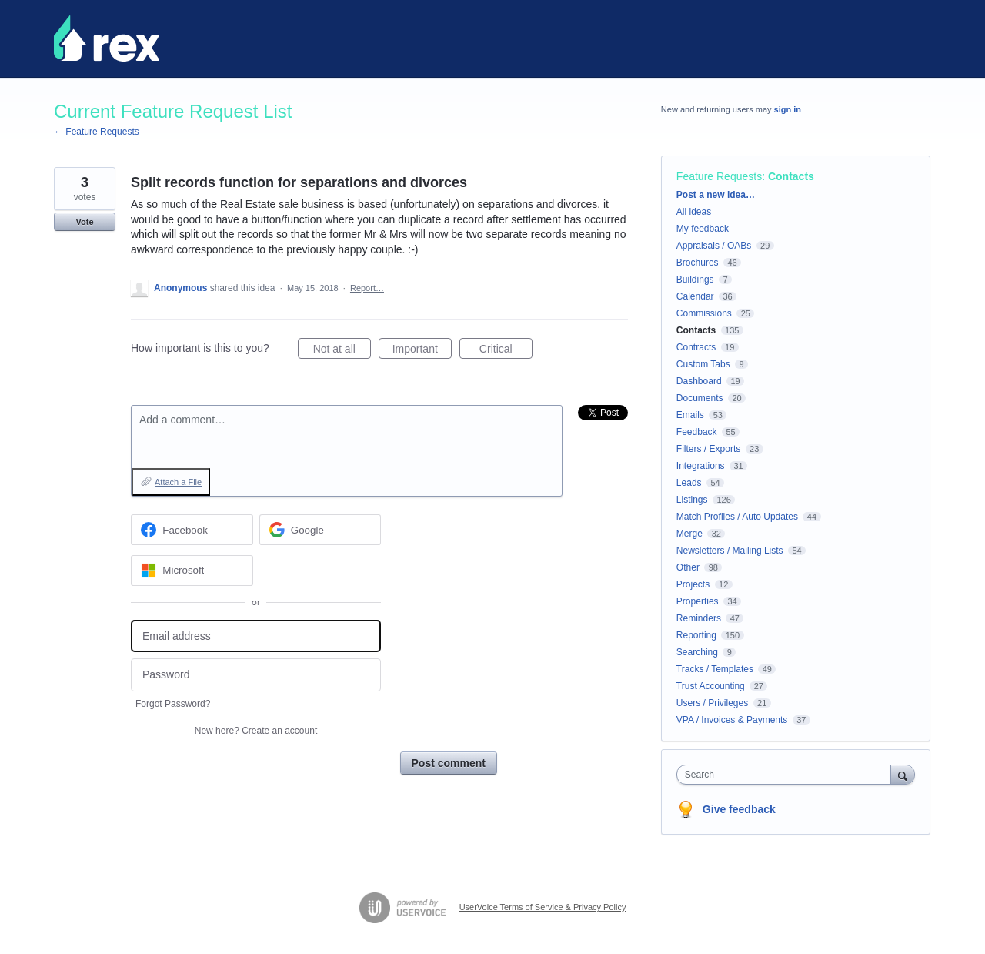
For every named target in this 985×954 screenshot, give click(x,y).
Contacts (791, 176)
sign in (787, 109)
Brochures (697, 262)
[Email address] (256, 636)
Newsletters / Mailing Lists (729, 550)
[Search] (902, 774)
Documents (699, 398)
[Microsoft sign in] (192, 570)
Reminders (698, 618)
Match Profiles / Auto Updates (737, 516)
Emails (690, 415)
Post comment (449, 763)
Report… (367, 288)
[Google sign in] (320, 529)
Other (688, 567)
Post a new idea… (715, 194)
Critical (506, 351)
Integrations (700, 465)
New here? (256, 730)
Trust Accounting (710, 686)
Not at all (342, 351)
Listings (692, 499)
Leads (689, 482)
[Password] (256, 674)
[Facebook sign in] (192, 529)
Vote (84, 221)
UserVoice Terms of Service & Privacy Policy (542, 907)
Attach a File (178, 482)
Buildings (695, 279)
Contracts (696, 347)
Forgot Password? (172, 703)
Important (422, 351)
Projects (693, 584)
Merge (689, 533)
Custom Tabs (703, 364)
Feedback (696, 432)
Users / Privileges (712, 703)
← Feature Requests (96, 131)
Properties (697, 601)
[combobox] (787, 774)
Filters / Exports (708, 449)
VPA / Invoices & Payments (732, 720)
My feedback (702, 228)
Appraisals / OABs (713, 245)
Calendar (695, 296)
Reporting (696, 635)
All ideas (693, 211)
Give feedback (739, 809)
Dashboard (699, 381)
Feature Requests (719, 176)
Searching (697, 652)
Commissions (704, 313)
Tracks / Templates (714, 669)
